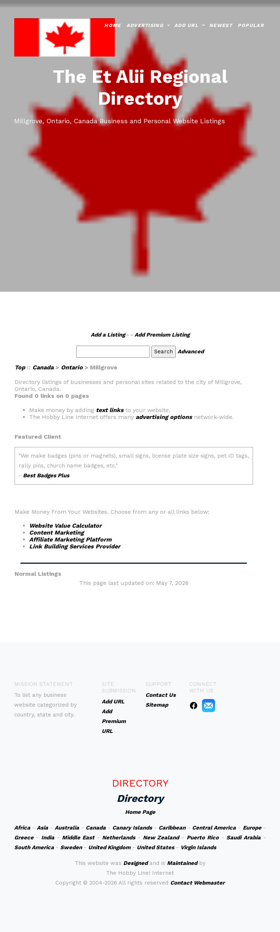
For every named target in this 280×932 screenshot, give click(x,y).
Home (112, 24)
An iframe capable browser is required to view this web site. (134, 470)
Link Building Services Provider (74, 546)
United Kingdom (109, 847)
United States (155, 847)
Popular (251, 24)
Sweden (71, 847)
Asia (42, 827)
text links (110, 410)
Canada (43, 367)
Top (20, 367)
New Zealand (161, 837)
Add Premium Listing (162, 334)
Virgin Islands (198, 847)
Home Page (140, 812)
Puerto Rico (203, 837)
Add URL (186, 24)
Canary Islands (132, 827)
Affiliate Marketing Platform (70, 539)
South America (34, 847)
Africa (22, 827)
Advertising (145, 24)
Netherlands (118, 837)
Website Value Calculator (65, 525)
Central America (214, 827)
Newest (220, 24)
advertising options (164, 416)
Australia (67, 827)
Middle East (78, 837)
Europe (252, 827)
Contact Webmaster (197, 882)
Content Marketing (56, 532)
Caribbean (172, 827)
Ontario (72, 367)
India (47, 837)
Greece (24, 837)
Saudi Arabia (243, 837)
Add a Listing (108, 334)
